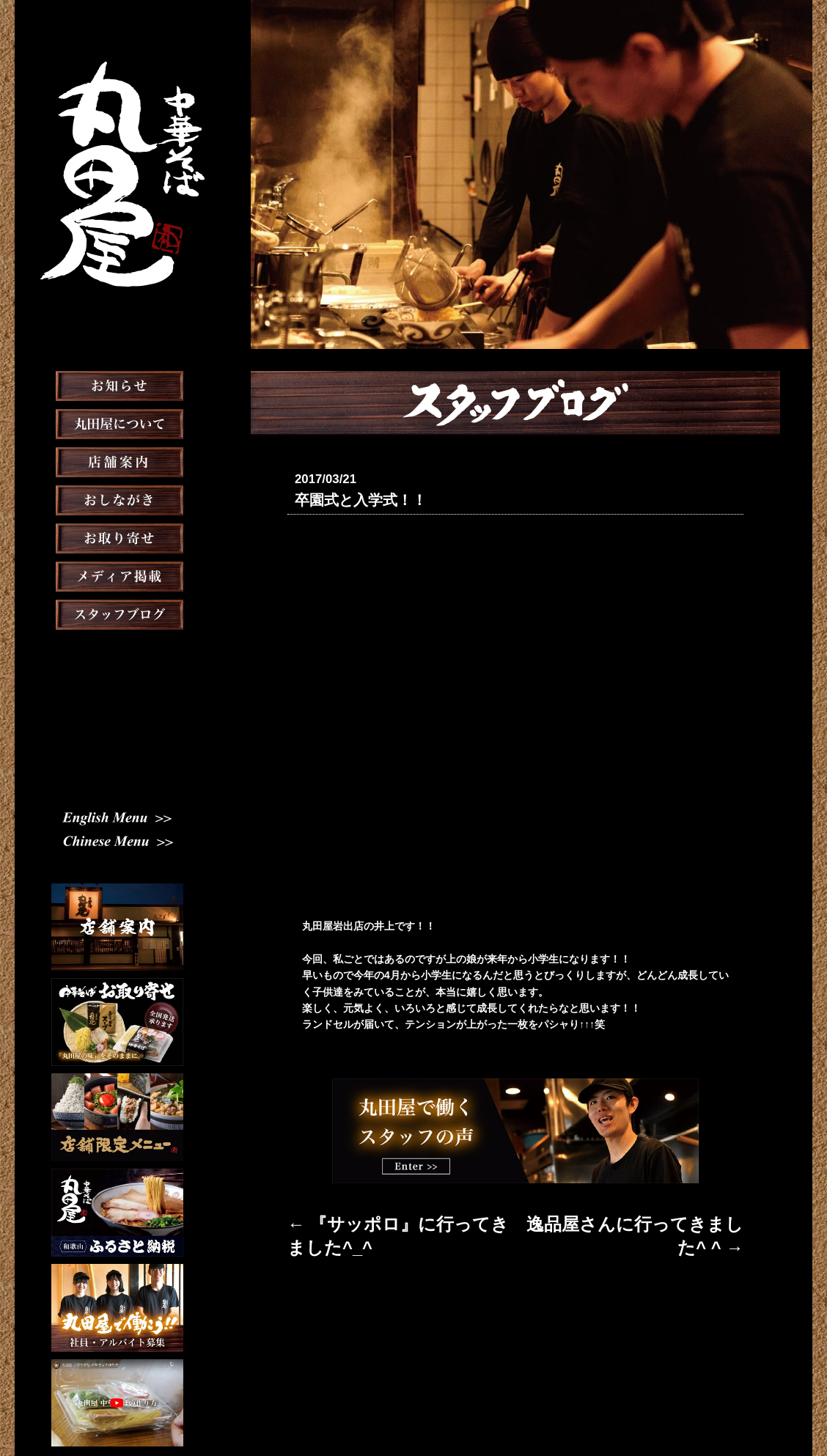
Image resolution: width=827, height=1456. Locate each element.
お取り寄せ (117, 574)
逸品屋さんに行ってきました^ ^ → (662, 1218)
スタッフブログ (117, 651)
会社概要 (459, 1407)
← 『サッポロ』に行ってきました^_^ (374, 1218)
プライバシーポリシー (541, 1407)
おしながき (117, 536)
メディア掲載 (117, 613)
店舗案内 (117, 498)
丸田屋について (117, 460)
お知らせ (117, 422)
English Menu (117, 761)
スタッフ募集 (117, 689)
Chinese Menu (117, 785)
